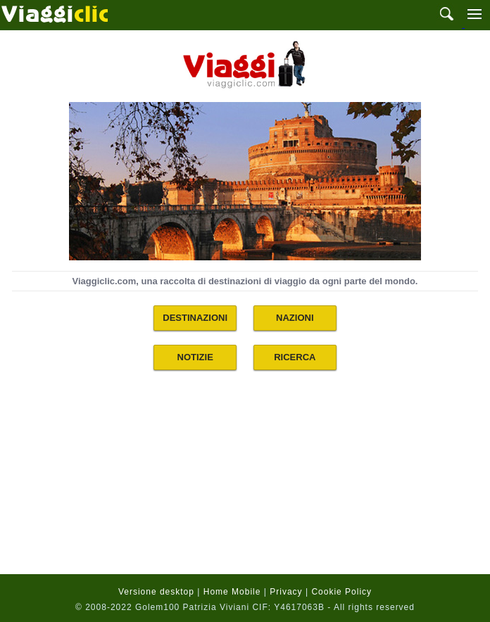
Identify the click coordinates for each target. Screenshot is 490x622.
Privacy (286, 592)
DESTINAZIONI (195, 317)
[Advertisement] (245, 481)
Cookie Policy (341, 592)
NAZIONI (294, 317)
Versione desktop (156, 592)
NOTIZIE (195, 357)
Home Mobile (232, 592)
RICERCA (294, 357)
